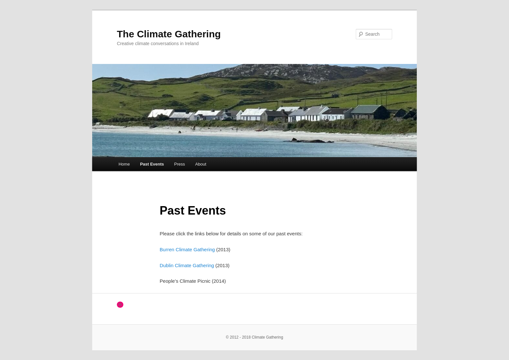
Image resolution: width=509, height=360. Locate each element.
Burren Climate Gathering (187, 249)
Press (179, 164)
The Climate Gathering (169, 34)
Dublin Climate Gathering (187, 265)
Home (124, 164)
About (200, 164)
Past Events (152, 164)
